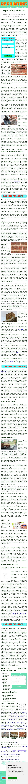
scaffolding (17, 181)
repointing (4, 35)
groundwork (10, 729)
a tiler (10, 726)
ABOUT (15, 7)
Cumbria (14, 753)
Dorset (18, 754)
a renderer (12, 719)
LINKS (11, 7)
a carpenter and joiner (16, 722)
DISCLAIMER (24, 7)
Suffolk (3, 751)
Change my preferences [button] (13, 780)
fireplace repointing (20, 581)
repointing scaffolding (19, 613)
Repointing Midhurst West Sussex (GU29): (12, 19)
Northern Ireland (6, 753)
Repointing (4, 370)
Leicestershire (5, 754)
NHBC (17, 352)
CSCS (11, 361)
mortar (17, 56)
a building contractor (16, 716)
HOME (8, 7)
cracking (7, 289)
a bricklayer (10, 723)
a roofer (24, 712)
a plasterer (13, 713)
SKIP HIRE (22, 725)
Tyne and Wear (21, 751)
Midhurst (3, 371)
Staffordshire (11, 751)
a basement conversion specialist (17, 718)
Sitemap (2, 772)
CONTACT (18, 7)
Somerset (13, 754)
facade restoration (20, 600)
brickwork (17, 126)
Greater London (22, 750)
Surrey (14, 750)
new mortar (18, 275)
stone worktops (20, 715)
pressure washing (20, 721)
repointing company (12, 142)
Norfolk (20, 753)
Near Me (2, 773)
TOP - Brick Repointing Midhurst (10, 759)
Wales (24, 753)
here (2, 664)
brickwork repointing (18, 580)
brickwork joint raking (8, 599)
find (6, 630)
